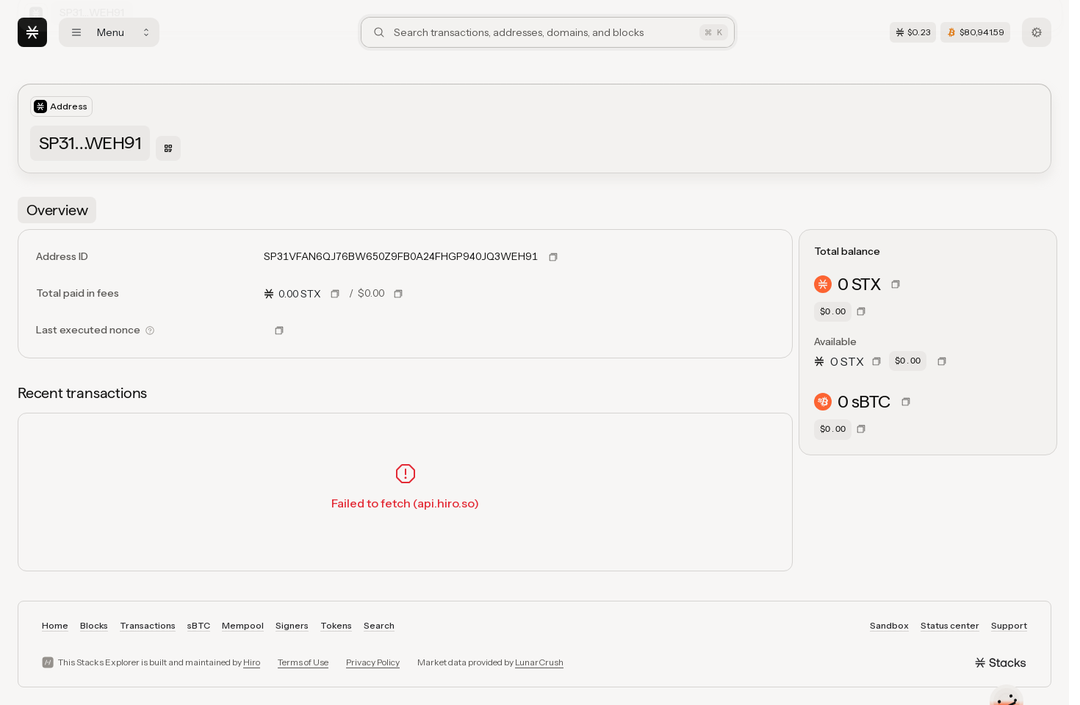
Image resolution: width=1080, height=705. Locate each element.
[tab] (57, 210)
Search (379, 625)
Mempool (243, 625)
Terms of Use (303, 662)
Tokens (336, 625)
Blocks (94, 625)
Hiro (251, 662)
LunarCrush (539, 662)
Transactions (148, 625)
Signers (292, 625)
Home (55, 625)
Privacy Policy (373, 662)
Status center (950, 625)
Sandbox (889, 625)
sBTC (198, 625)
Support (1009, 625)
